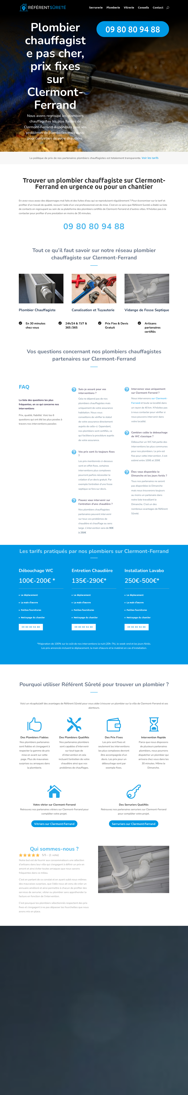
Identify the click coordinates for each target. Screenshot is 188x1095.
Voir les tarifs (150, 158)
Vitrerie (129, 7)
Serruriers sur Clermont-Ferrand (133, 824)
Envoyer (159, 99)
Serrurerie (96, 7)
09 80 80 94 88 (132, 29)
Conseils (143, 7)
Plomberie (113, 7)
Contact (158, 7)
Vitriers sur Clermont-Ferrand (54, 824)
